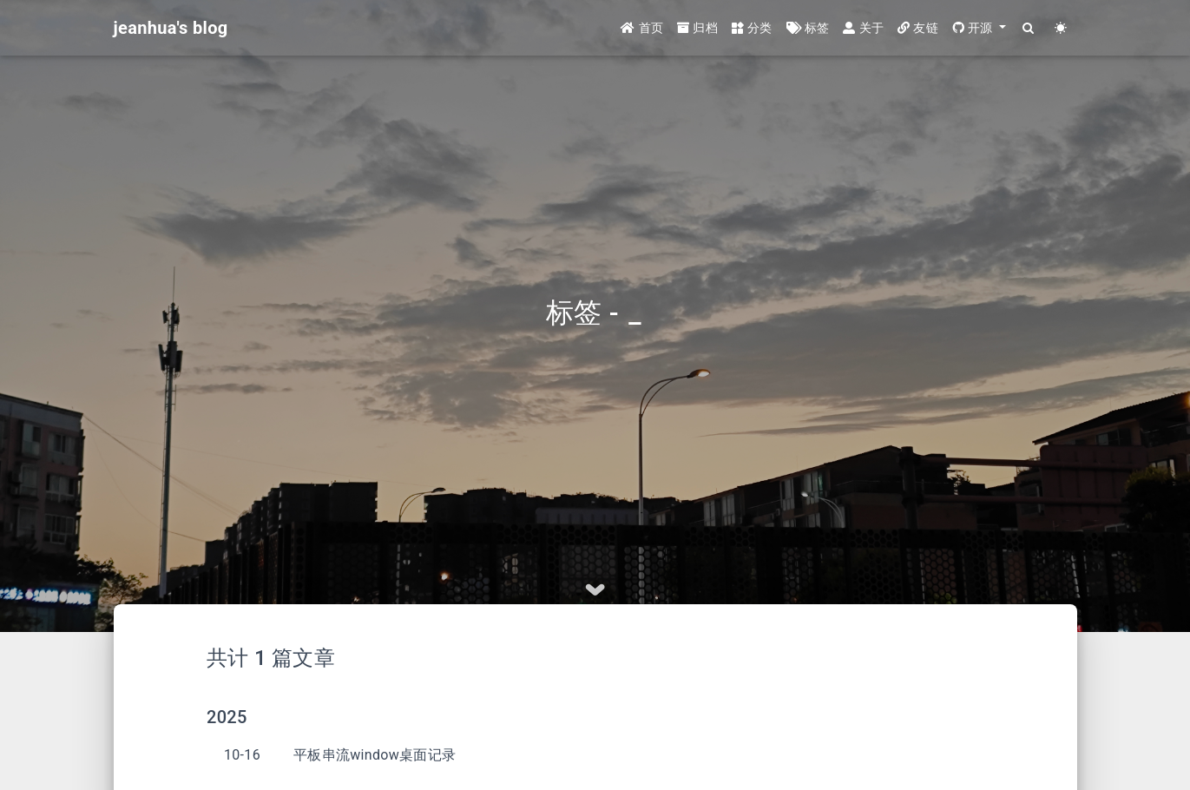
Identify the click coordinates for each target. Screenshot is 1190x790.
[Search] (1029, 28)
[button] (979, 28)
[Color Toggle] (1061, 28)
